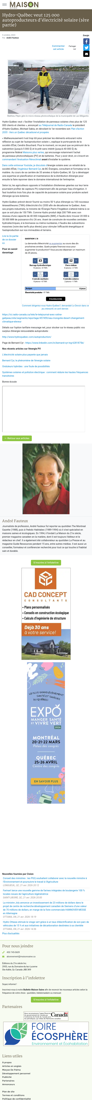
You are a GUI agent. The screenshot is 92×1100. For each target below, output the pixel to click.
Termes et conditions (13, 1095)
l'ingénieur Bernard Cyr (29, 168)
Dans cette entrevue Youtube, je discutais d (24, 165)
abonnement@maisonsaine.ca (21, 956)
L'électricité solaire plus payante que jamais (25, 354)
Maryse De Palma (11, 1069)
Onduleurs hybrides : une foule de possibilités (26, 366)
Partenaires (8, 1080)
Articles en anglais (11, 1066)
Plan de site (8, 1091)
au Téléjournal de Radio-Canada (55, 125)
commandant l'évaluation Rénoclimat (21, 159)
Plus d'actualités (10, 933)
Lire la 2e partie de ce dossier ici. (10, 240)
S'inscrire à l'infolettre (46, 562)
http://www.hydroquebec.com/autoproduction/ (26, 337)
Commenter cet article (58, 47)
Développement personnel (16, 1073)
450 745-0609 (13, 952)
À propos (7, 1062)
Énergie (86, 35)
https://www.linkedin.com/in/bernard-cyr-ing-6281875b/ (54, 342)
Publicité (7, 1077)
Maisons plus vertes (33, 152)
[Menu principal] (4, 4)
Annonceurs (8, 1084)
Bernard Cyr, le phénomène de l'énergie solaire (26, 360)
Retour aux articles (17, 438)
